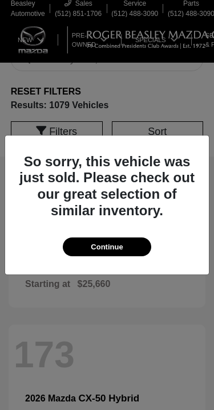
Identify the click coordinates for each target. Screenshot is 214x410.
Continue (107, 247)
